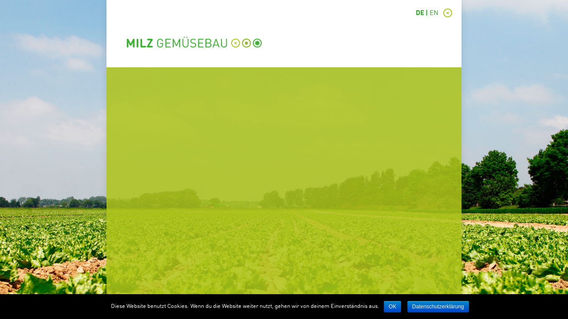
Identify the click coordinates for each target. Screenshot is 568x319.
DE (420, 13)
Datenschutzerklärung (438, 306)
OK (392, 306)
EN (434, 13)
